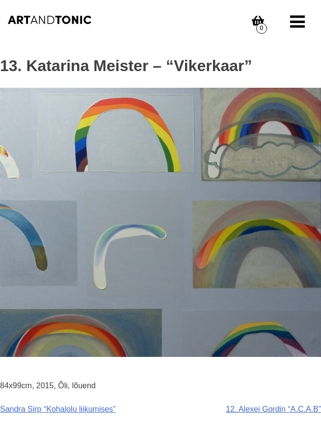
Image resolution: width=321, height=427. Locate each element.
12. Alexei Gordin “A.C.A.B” (273, 409)
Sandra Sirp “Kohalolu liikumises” (58, 409)
